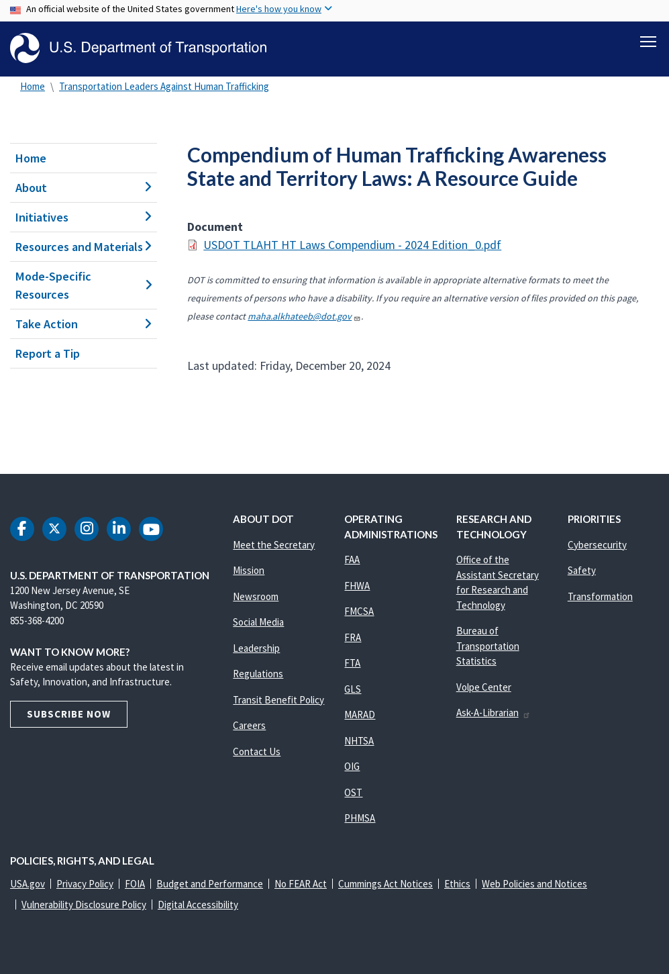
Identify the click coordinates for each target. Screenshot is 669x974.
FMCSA (359, 611)
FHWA (357, 585)
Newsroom (255, 596)
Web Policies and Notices (534, 883)
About (83, 187)
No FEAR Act (300, 883)
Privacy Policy (84, 883)
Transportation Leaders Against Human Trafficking (164, 86)
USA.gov (27, 883)
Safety (582, 570)
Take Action (83, 324)
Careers (249, 725)
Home (32, 86)
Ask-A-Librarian (493, 712)
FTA (352, 662)
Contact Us (256, 751)
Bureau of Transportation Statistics (487, 645)
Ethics (457, 883)
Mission (248, 570)
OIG (352, 766)
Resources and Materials (83, 246)
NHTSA (359, 740)
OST (353, 792)
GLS (352, 689)
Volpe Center (483, 687)
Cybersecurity (597, 544)
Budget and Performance (209, 883)
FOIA (135, 883)
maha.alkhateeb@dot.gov (304, 316)
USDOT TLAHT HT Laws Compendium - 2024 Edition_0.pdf (352, 244)
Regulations (258, 673)
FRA (352, 637)
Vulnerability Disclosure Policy (83, 904)
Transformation (600, 596)
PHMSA (359, 818)
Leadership (256, 648)
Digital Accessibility (198, 904)
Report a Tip (47, 353)
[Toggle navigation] (648, 41)
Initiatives (83, 217)
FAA (352, 559)
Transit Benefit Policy (278, 699)
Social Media (258, 622)
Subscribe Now (69, 714)
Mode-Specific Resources (83, 285)
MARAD (359, 714)
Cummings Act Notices (385, 883)
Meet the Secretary (274, 544)
